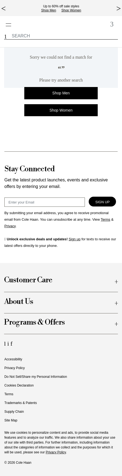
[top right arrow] (118, 8)
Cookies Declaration (19, 385)
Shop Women (74, 10)
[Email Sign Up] (45, 202)
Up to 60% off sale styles (63, 6)
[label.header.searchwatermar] (61, 36)
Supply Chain (14, 412)
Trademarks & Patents (20, 403)
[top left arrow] (3, 8)
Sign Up (102, 202)
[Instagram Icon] (9, 343)
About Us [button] (18, 301)
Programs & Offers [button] (34, 322)
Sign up (75, 239)
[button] (5, 37)
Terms (8, 394)
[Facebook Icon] (11, 343)
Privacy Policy (14, 368)
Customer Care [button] (28, 280)
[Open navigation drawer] (10, 22)
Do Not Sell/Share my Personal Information (35, 377)
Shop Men (50, 10)
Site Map (10, 420)
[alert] (61, 67)
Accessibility (13, 359)
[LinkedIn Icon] (5, 343)
